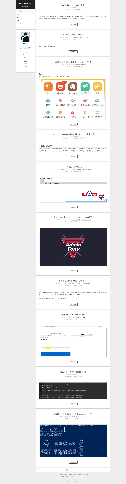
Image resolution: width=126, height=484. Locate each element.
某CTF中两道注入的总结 (73, 34)
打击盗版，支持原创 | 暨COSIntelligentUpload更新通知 (73, 217)
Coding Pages (76, 479)
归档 (19, 15)
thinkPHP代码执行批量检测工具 (73, 372)
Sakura (25, 60)
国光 (25, 57)
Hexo (64, 476)
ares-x (25, 63)
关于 (19, 23)
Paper (25, 66)
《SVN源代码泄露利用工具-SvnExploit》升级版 (73, 414)
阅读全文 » (73, 24)
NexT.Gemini (79, 476)
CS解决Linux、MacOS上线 (73, 5)
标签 (19, 18)
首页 (19, 12)
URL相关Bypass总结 (73, 167)
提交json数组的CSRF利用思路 (73, 314)
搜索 (19, 26)
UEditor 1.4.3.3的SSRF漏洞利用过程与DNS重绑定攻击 (73, 134)
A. (25, 69)
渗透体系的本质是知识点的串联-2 (73, 281)
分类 (19, 20)
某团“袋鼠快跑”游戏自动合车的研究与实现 (73, 62)
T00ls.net (25, 54)
